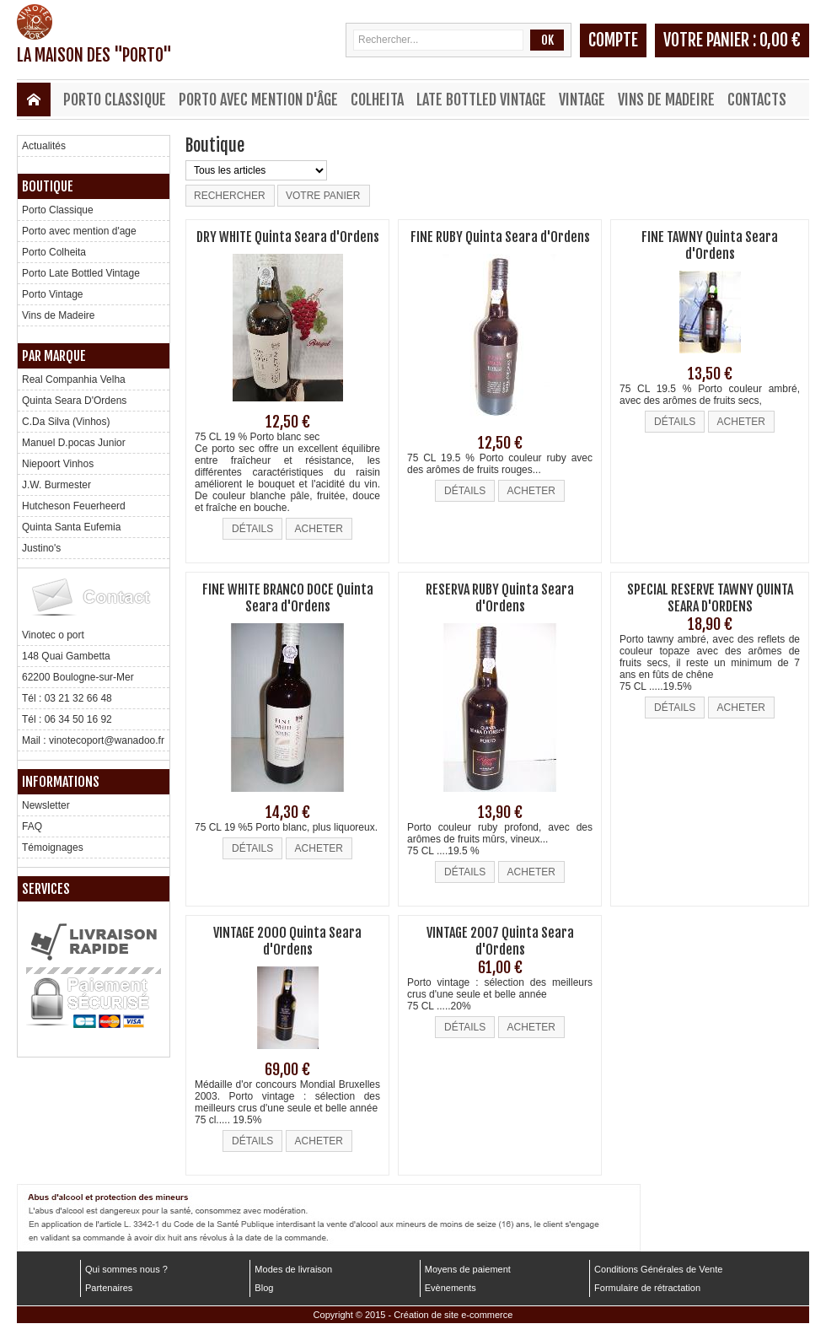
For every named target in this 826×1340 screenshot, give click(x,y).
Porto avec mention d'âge (258, 99)
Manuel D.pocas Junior (74, 443)
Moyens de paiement (468, 1269)
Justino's (41, 548)
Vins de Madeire (666, 99)
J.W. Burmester (56, 485)
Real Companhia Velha (74, 379)
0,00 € (780, 40)
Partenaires (108, 1288)
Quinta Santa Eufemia (71, 527)
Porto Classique (114, 99)
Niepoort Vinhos (58, 464)
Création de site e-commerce (453, 1315)
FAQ (32, 826)
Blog (264, 1288)
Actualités (44, 146)
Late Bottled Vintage (481, 99)
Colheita (377, 99)
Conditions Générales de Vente (658, 1269)
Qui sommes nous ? (126, 1269)
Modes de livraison (293, 1269)
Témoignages (52, 847)
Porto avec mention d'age (79, 231)
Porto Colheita (54, 252)
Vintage (582, 99)
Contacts (756, 99)
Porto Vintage (52, 294)
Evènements (450, 1288)
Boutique (47, 186)
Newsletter (46, 805)
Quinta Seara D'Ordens (74, 400)
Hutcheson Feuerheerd (74, 506)
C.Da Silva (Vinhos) (66, 422)
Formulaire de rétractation (647, 1288)
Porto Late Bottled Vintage (81, 273)
